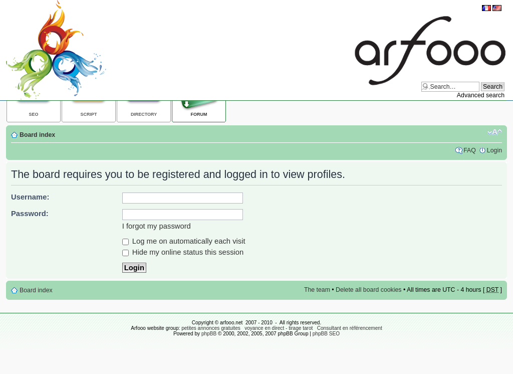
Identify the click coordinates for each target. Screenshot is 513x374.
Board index (37, 134)
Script (89, 114)
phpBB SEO (326, 333)
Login (494, 150)
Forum (199, 114)
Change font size (494, 132)
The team (317, 289)
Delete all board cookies (368, 289)
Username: (30, 197)
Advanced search (480, 95)
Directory (144, 114)
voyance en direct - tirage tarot (278, 328)
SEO (34, 114)
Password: (30, 214)
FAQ (469, 150)
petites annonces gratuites (210, 328)
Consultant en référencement (349, 328)
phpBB (208, 333)
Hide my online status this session (183, 252)
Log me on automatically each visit (183, 241)
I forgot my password (156, 226)
